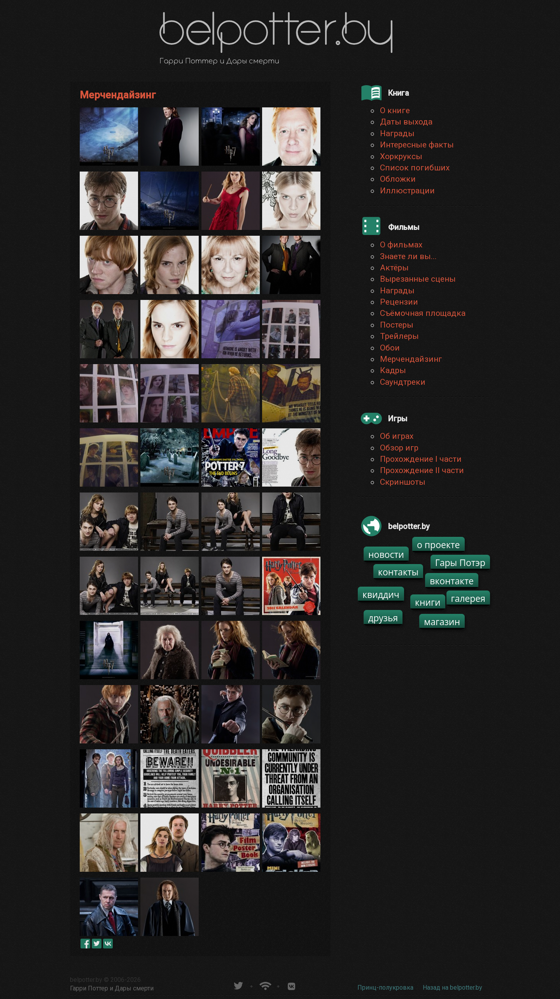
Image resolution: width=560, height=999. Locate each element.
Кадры (393, 370)
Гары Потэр (460, 562)
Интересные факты (417, 144)
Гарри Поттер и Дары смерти (112, 988)
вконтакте (452, 581)
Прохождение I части (421, 459)
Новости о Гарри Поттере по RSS (264, 985)
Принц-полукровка (385, 987)
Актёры (394, 267)
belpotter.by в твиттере (238, 985)
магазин (442, 621)
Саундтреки (402, 382)
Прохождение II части (422, 470)
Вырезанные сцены (418, 279)
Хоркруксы (401, 156)
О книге (395, 110)
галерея (468, 598)
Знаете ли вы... (408, 256)
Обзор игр (399, 447)
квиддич (380, 594)
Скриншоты (402, 482)
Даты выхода (406, 121)
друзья (383, 618)
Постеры (396, 324)
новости (386, 554)
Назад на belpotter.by (452, 987)
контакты (398, 572)
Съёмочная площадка (423, 313)
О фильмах (401, 244)
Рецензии (399, 302)
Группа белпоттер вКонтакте (291, 985)
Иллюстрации (407, 190)
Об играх (396, 436)
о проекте (438, 544)
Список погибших (415, 167)
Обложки (398, 179)
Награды (397, 133)
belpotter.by (86, 979)
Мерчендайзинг (411, 359)
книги (428, 602)
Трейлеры (399, 336)
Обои (390, 347)
